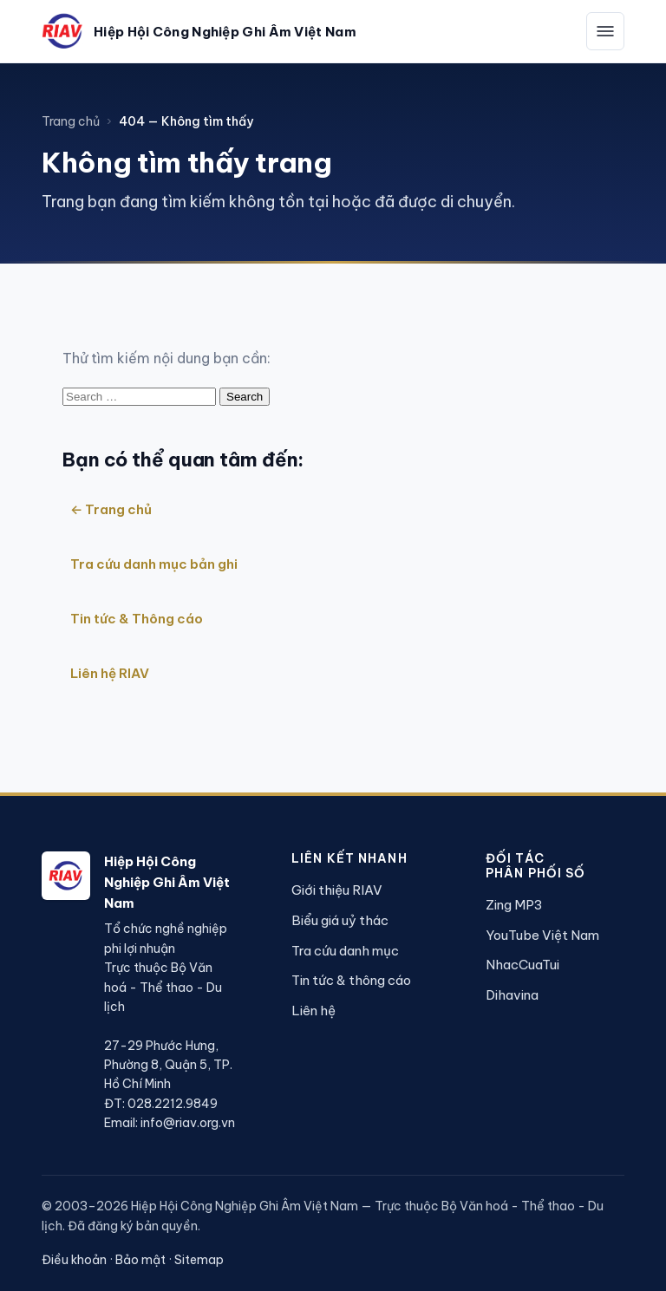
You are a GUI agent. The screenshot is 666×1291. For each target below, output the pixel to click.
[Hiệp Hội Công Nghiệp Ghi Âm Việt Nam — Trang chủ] (199, 31)
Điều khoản (74, 1260)
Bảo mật (140, 1260)
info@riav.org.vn (187, 1123)
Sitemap (199, 1260)
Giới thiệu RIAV (336, 890)
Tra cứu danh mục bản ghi (154, 564)
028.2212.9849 (172, 1104)
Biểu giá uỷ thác (339, 920)
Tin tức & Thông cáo (136, 618)
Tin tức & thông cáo (351, 980)
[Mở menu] (605, 31)
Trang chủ (71, 121)
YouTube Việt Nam (542, 935)
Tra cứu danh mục (345, 950)
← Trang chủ (111, 509)
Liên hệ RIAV (109, 673)
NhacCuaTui (522, 964)
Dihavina (512, 995)
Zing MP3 (514, 905)
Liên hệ (313, 1010)
